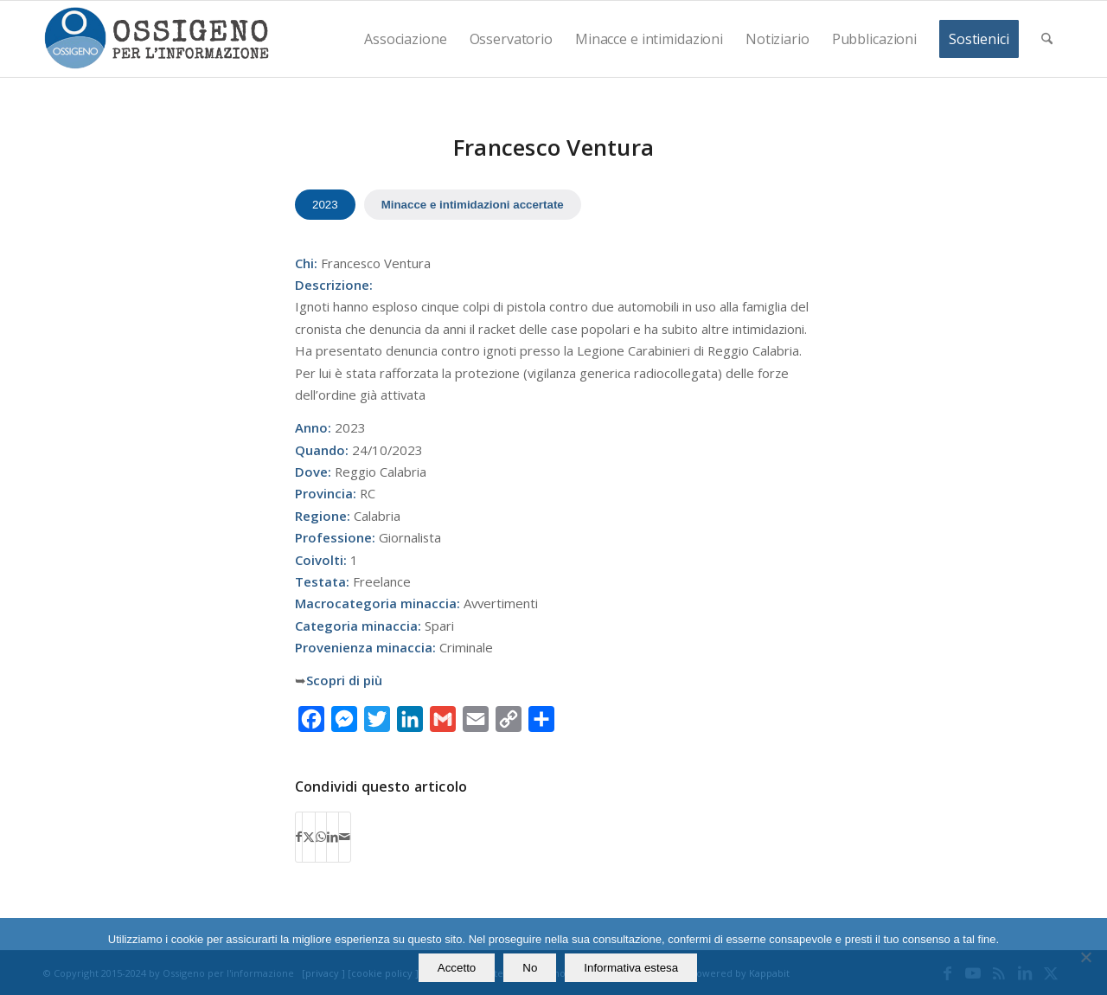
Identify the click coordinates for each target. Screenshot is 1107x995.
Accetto (457, 967)
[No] (1085, 957)
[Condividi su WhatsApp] (321, 836)
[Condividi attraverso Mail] (344, 836)
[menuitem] (405, 39)
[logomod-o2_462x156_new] (156, 39)
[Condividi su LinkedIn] (332, 836)
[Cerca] (1047, 39)
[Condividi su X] (309, 836)
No (529, 967)
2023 (325, 204)
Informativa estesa (631, 967)
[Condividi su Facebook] (299, 836)
